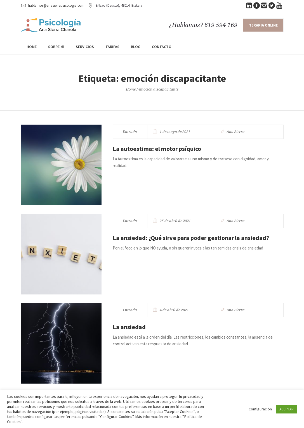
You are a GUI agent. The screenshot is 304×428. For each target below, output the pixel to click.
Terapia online (263, 25)
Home (131, 89)
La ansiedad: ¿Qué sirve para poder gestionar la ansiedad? (191, 238)
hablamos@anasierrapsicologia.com (56, 5)
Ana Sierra (236, 132)
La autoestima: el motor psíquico (157, 149)
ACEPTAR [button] (286, 409)
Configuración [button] (260, 409)
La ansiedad (129, 327)
